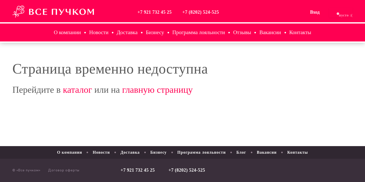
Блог (241, 152)
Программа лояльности (198, 32)
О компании (67, 32)
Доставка (127, 32)
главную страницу (157, 90)
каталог (77, 90)
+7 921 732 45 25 (132, 12)
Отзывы (242, 32)
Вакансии (270, 32)
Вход (292, 12)
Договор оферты (63, 170)
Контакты (300, 32)
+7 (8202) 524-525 (178, 12)
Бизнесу (155, 32)
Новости (98, 32)
